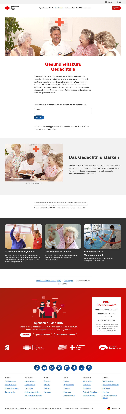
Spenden (116, 8)
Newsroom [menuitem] (87, 8)
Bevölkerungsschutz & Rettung (110, 397)
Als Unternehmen (10, 385)
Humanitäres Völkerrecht (110, 385)
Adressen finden (30, 381)
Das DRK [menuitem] (79, 8)
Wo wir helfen (87, 381)
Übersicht (47, 381)
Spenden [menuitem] (42, 8)
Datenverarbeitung (45, 408)
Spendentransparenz (12, 388)
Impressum (14, 408)
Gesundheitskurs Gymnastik (20, 251)
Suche (108, 2)
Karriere (66, 381)
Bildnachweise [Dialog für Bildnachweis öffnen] (67, 408)
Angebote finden (30, 385)
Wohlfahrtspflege (108, 381)
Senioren (47, 388)
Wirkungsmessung (89, 395)
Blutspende (67, 392)
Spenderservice (10, 392)
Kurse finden (29, 388)
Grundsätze (87, 388)
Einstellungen (33, 408)
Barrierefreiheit (56, 408)
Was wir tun (87, 385)
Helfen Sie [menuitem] (50, 8)
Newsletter (47, 392)
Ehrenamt (66, 388)
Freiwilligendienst (69, 395)
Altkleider (47, 385)
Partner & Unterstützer (90, 392)
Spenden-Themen (42, 335)
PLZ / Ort (38, 109)
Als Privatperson (10, 381)
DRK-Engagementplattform (33, 395)
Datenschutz (24, 408)
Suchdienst (106, 388)
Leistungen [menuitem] (59, 8)
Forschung (106, 392)
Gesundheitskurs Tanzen (58, 251)
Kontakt (7, 408)
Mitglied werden (68, 385)
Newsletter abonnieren (65, 335)
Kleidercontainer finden (32, 392)
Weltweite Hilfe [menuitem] (70, 8)
